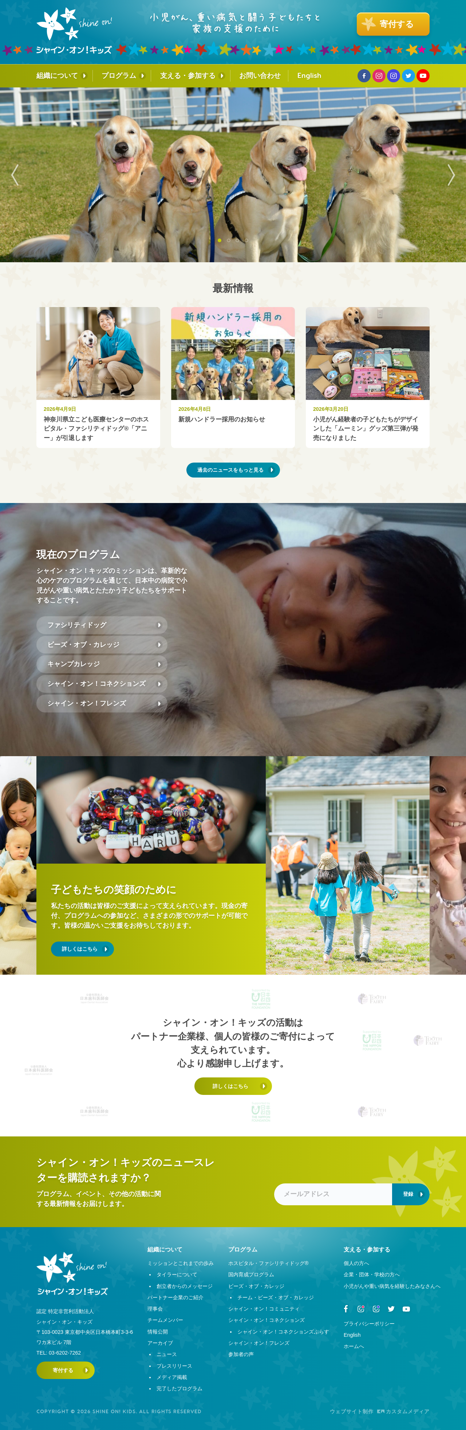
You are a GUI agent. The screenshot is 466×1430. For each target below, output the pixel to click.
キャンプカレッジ (73, 664)
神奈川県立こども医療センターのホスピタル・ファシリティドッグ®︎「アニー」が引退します (96, 428)
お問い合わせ (260, 75)
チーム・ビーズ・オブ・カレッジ (275, 1297)
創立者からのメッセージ (185, 1286)
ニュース (167, 1354)
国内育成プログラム (251, 1274)
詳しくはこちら (80, 949)
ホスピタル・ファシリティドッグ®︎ (268, 1263)
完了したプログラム (179, 1388)
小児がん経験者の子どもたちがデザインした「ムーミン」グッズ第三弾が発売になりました (365, 428)
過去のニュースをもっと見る (230, 470)
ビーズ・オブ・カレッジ (83, 644)
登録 (408, 1194)
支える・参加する (188, 75)
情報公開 (157, 1332)
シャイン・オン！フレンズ (86, 703)
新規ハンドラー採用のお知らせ (221, 419)
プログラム (119, 75)
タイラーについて (177, 1274)
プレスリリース (174, 1366)
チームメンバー (165, 1320)
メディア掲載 (172, 1377)
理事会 (155, 1309)
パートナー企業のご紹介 (175, 1297)
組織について (57, 75)
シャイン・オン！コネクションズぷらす (283, 1332)
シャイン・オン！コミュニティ (264, 1309)
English (309, 75)
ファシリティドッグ (76, 625)
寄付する (63, 1370)
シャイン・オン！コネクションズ (96, 683)
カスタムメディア (403, 1411)
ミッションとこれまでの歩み (180, 1263)
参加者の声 (241, 1354)
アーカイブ (160, 1343)
